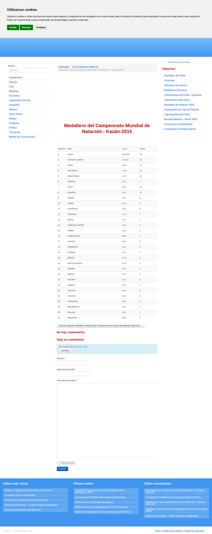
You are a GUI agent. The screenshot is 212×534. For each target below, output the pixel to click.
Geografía (14, 105)
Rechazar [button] (26, 27)
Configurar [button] (41, 27)
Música (12, 118)
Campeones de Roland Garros (180, 129)
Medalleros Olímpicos (175, 90)
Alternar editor (66, 463)
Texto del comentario (67, 380)
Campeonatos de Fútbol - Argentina (183, 95)
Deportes (14, 91)
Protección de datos (194, 531)
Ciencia (13, 82)
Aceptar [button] (13, 27)
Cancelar (65, 350)
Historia (13, 109)
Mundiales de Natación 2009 (179, 104)
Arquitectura (15, 77)
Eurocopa (169, 80)
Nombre (61, 358)
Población (14, 123)
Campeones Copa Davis (177, 100)
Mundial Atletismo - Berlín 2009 (180, 119)
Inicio (157, 531)
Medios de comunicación (22, 137)
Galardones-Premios (20, 100)
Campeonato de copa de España (181, 109)
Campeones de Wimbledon (178, 124)
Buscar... (12, 66)
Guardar (62, 469)
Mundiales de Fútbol (175, 75)
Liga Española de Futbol (177, 114)
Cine (11, 86)
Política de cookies (172, 531)
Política (13, 127)
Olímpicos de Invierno (175, 85)
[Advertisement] (30, 186)
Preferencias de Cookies (179, 62)
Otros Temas (15, 114)
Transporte (14, 132)
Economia (14, 95)
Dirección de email (66, 369)
